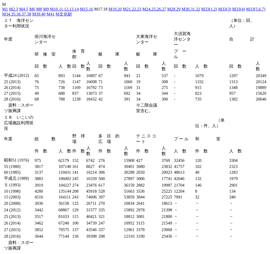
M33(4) (238, 9)
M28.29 (173, 9)
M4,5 (23, 9)
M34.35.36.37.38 (16, 14)
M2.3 (13, 9)
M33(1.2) (209, 9)
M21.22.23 (132, 9)
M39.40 (38, 14)
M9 (46, 9)
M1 (5, 9)
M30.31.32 (190, 9)
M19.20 (115, 9)
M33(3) (224, 9)
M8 (39, 9)
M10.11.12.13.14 (64, 9)
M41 (50, 14)
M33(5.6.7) (255, 9)
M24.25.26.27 (154, 9)
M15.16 (86, 9)
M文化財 (64, 14)
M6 (32, 9)
